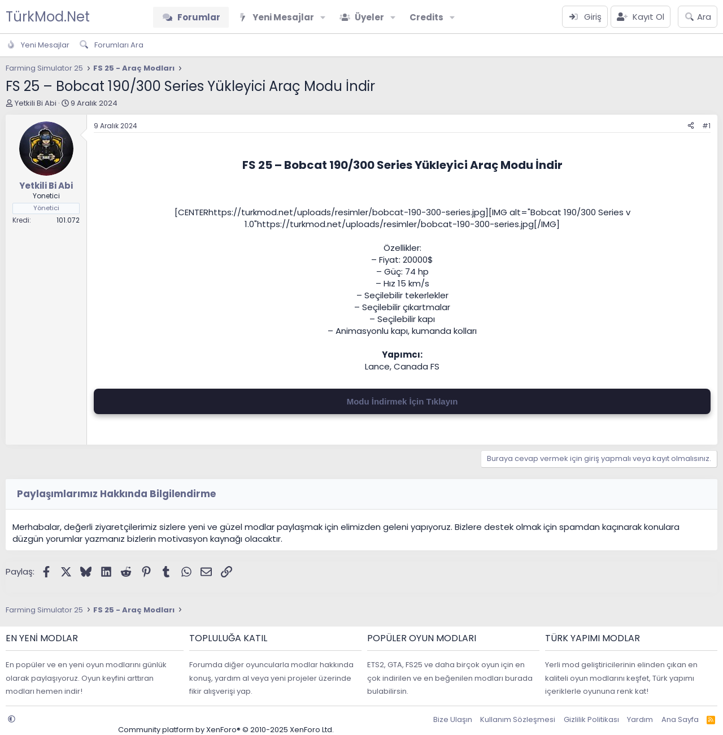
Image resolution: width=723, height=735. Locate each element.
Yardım (640, 719)
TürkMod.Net (48, 16)
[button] (323, 17)
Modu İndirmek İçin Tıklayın (402, 401)
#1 (706, 126)
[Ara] (697, 17)
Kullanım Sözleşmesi (517, 719)
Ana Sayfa (680, 719)
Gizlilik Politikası (591, 719)
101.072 (68, 220)
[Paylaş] (690, 126)
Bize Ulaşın (452, 719)
